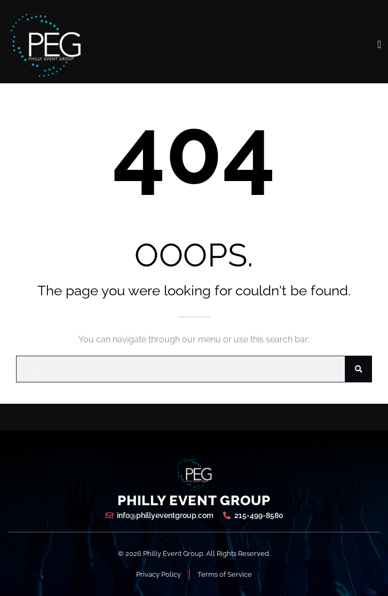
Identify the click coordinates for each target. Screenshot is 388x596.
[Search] (358, 369)
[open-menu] (379, 44)
